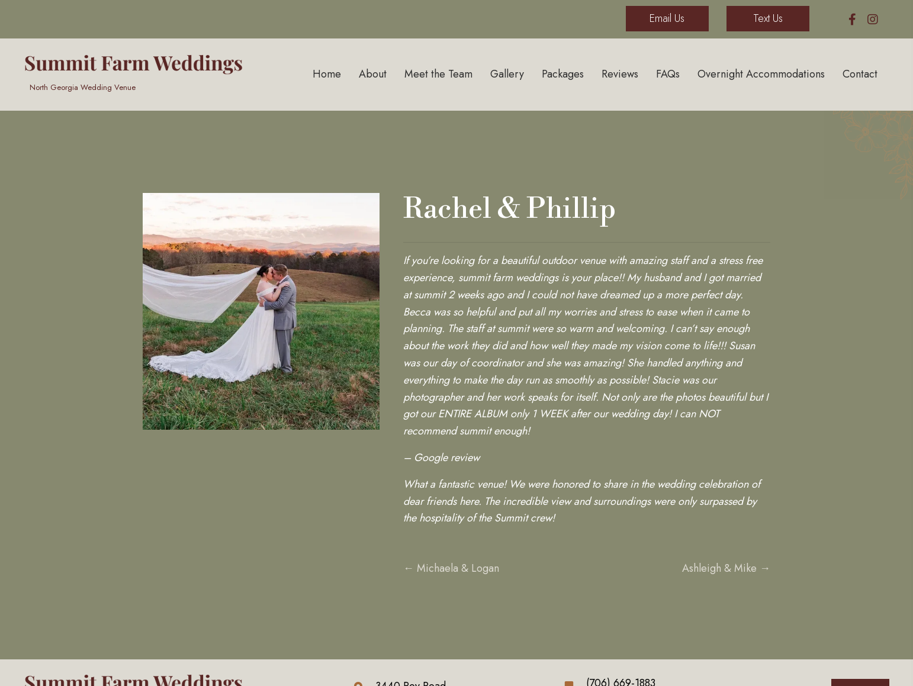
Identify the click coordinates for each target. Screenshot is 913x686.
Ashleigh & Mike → (726, 568)
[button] (852, 19)
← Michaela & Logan (451, 568)
